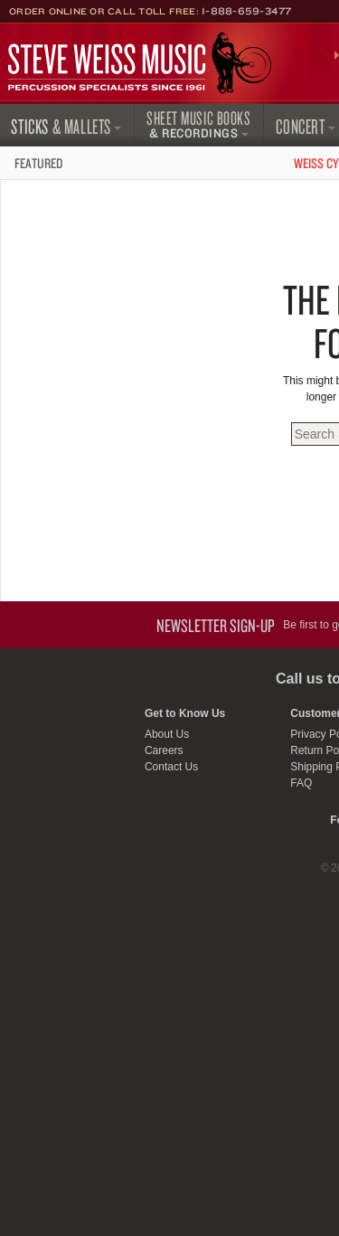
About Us (167, 734)
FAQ (301, 783)
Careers (164, 750)
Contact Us (171, 766)
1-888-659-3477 (247, 11)
